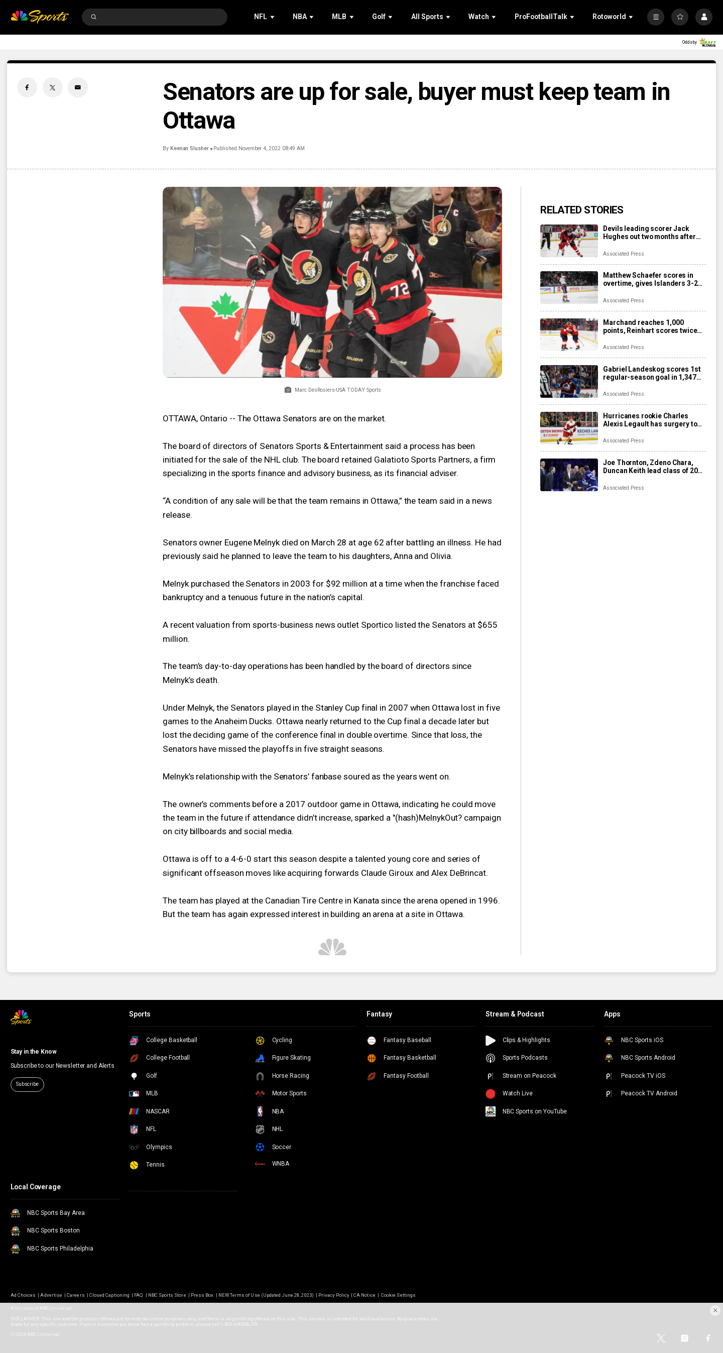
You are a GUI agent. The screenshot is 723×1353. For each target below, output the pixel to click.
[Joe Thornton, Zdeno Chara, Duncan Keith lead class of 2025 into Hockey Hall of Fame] (569, 475)
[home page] (40, 17)
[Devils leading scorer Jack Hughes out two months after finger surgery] (569, 240)
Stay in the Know (34, 1051)
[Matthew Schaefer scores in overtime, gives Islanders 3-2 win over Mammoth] (569, 287)
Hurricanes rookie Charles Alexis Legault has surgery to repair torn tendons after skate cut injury (652, 420)
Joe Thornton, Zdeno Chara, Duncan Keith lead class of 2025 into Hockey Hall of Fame (654, 467)
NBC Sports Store (167, 1295)
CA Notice (364, 1295)
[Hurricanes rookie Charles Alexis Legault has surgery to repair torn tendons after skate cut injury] (569, 428)
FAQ (138, 1295)
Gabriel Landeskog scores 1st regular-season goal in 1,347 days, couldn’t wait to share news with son (651, 373)
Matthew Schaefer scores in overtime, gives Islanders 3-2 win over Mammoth (650, 279)
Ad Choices (23, 1295)
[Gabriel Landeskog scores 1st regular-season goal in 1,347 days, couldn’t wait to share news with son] (569, 381)
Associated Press (623, 254)
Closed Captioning (109, 1295)
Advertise (51, 1295)
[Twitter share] (53, 87)
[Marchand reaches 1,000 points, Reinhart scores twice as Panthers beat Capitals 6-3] (569, 334)
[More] (655, 17)
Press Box (202, 1295)
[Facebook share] (27, 87)
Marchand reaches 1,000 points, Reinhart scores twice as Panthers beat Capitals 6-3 (650, 326)
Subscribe (27, 1084)
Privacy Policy (333, 1295)
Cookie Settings (398, 1295)
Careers (75, 1295)
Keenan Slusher (189, 148)
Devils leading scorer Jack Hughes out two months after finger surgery (649, 232)
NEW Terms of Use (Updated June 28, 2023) (266, 1295)
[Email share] (78, 87)
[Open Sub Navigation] (273, 17)
